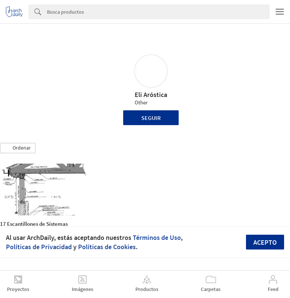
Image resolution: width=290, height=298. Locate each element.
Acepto (265, 242)
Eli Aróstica (151, 94)
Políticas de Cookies (107, 246)
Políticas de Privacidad (39, 246)
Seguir (151, 117)
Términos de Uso (157, 237)
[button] (18, 148)
